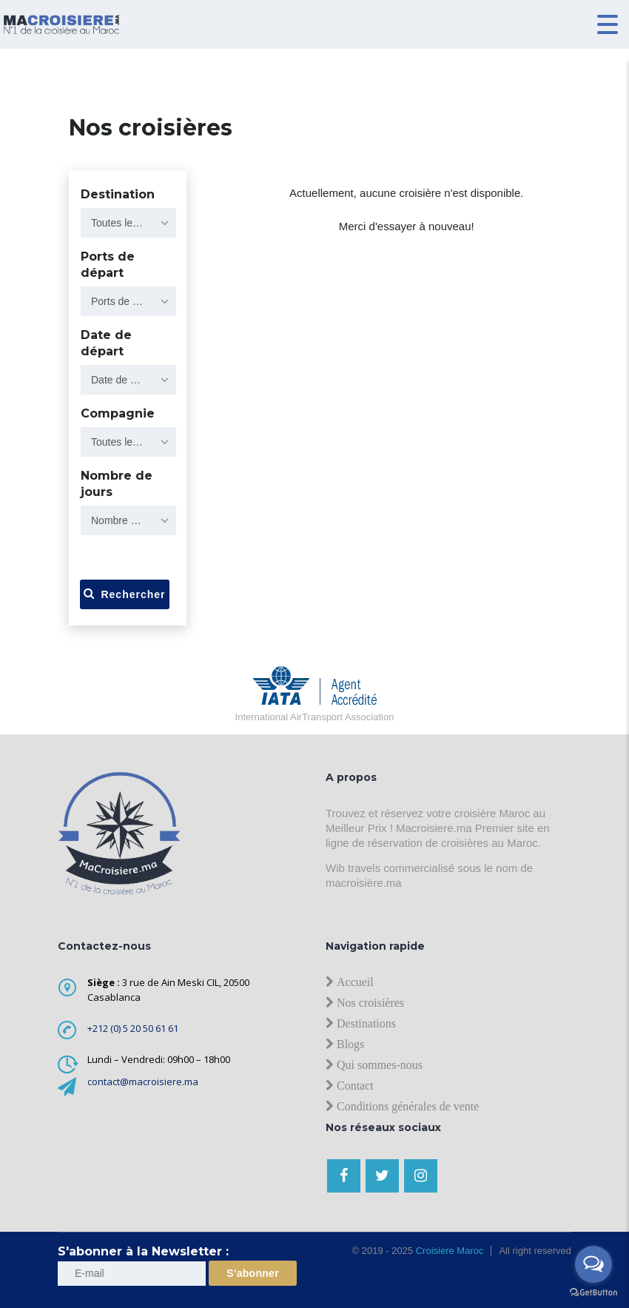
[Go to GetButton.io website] (593, 1293)
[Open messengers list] (593, 1264)
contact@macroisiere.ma (142, 1081)
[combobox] (128, 223)
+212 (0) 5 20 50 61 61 (132, 1028)
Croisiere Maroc (448, 1250)
